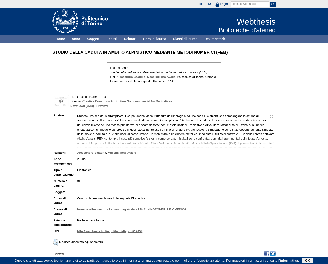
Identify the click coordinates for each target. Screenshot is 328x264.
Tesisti (112, 39)
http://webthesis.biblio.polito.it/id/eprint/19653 (109, 231)
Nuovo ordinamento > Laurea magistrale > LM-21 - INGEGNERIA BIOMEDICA (131, 209)
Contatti (59, 254)
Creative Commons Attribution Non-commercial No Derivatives (127, 101)
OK (307, 261)
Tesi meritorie (215, 39)
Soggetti (93, 39)
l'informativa (288, 261)
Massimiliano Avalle (161, 77)
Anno (76, 39)
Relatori (130, 39)
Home (60, 39)
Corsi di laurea (154, 39)
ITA (209, 3)
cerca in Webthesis (244, 3)
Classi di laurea (185, 39)
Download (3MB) (82, 106)
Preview (102, 106)
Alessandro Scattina (130, 77)
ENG (200, 3)
